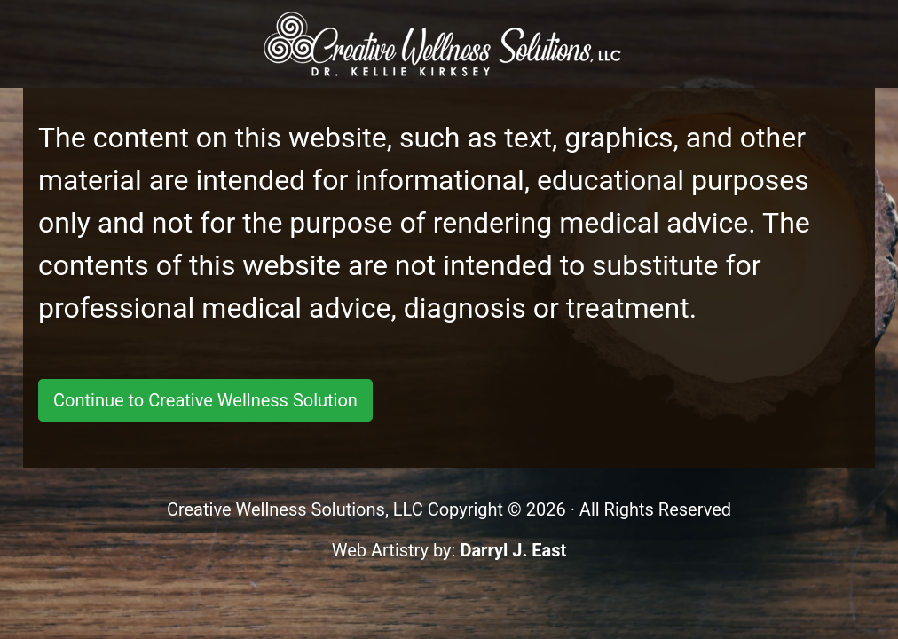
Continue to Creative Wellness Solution (205, 400)
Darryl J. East (513, 550)
